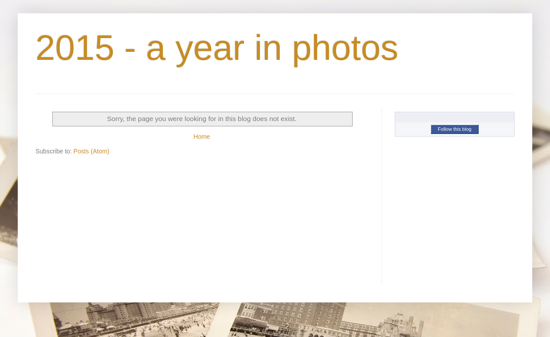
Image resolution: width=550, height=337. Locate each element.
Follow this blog (454, 129)
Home (201, 136)
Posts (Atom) (92, 151)
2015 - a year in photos (216, 47)
